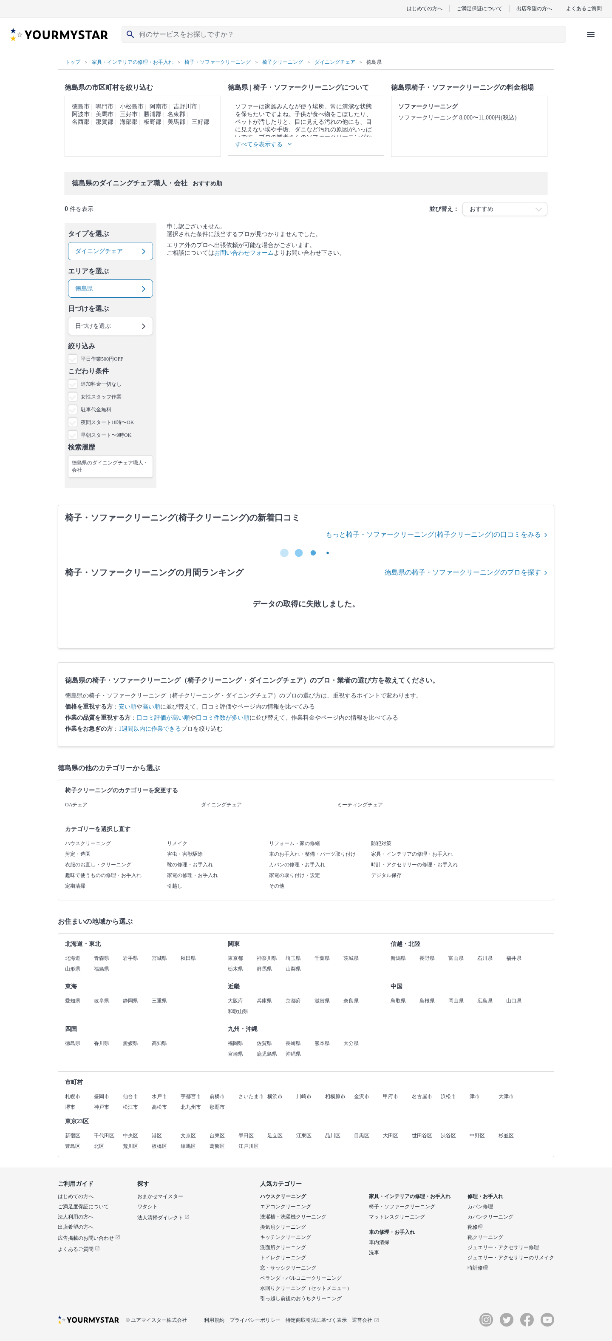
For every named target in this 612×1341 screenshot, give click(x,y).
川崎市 (304, 1096)
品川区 (332, 1136)
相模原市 (335, 1096)
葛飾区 (217, 1146)
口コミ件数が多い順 (222, 718)
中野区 (477, 1136)
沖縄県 (293, 1054)
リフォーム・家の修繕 (294, 843)
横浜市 (275, 1096)
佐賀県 (264, 1043)
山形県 (72, 969)
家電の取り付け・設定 (294, 875)
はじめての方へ (424, 8)
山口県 (513, 1001)
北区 (99, 1146)
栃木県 (235, 969)
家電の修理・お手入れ (192, 875)
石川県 (485, 958)
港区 (157, 1136)
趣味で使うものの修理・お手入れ (103, 875)
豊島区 (72, 1146)
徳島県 (72, 1043)
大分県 (351, 1043)
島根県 (427, 1001)
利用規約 (214, 1320)
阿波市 (81, 114)
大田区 (390, 1136)
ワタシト (147, 1207)
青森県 (101, 958)
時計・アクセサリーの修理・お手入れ (414, 865)
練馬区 (188, 1146)
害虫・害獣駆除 (185, 854)
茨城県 (351, 958)
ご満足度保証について (83, 1207)
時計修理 (478, 1268)
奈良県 (351, 1001)
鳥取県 (398, 1001)
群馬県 (264, 969)
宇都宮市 (191, 1096)
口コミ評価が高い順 (163, 718)
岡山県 (456, 1001)
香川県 (101, 1043)
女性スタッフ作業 (101, 397)
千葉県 (322, 958)
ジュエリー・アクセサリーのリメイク (511, 1258)
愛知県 (72, 1001)
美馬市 (104, 114)
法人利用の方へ (76, 1217)
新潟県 (398, 958)
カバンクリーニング (490, 1217)
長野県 (427, 958)
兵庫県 (264, 1001)
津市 (475, 1096)
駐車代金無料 (96, 410)
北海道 (72, 958)
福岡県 (235, 1043)
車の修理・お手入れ (392, 1232)
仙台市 (130, 1096)
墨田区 (246, 1136)
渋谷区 (448, 1136)
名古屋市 (422, 1096)
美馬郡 (176, 122)
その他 (276, 886)
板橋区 (159, 1146)
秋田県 (188, 958)
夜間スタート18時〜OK (107, 422)
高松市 (159, 1107)
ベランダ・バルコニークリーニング (301, 1278)
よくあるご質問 (584, 8)
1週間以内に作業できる (150, 729)
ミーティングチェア (360, 805)
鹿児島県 (267, 1054)
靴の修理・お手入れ (190, 865)
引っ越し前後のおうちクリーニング (301, 1298)
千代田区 (104, 1136)
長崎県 (293, 1043)
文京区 (188, 1136)
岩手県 (130, 958)
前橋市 (217, 1096)
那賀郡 (104, 122)
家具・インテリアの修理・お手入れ (412, 854)
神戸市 (101, 1107)
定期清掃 (75, 886)
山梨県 (293, 969)
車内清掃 (379, 1242)
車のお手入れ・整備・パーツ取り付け (312, 854)
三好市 (129, 114)
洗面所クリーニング (283, 1247)
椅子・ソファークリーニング (402, 1207)
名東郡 (176, 114)
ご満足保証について (479, 8)
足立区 (275, 1136)
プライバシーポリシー (255, 1320)
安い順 (127, 706)
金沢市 (361, 1096)
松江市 (130, 1107)
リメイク (177, 843)
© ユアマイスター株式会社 (156, 1320)
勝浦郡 (153, 114)
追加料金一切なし (101, 384)
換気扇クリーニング (283, 1227)
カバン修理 (480, 1207)
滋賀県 (322, 1001)
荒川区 (130, 1146)
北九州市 (191, 1107)
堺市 (70, 1107)
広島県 (485, 1001)
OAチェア (76, 805)
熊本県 (322, 1043)
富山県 (456, 958)
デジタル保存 (386, 875)
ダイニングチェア (221, 805)
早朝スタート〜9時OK (106, 435)
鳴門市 (104, 106)
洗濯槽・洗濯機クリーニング (293, 1217)
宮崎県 (235, 1054)
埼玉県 (293, 958)
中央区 (130, 1136)
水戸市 (159, 1096)
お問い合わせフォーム (244, 253)
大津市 (506, 1096)
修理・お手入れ (485, 1196)
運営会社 (365, 1320)
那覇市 (217, 1107)
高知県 (159, 1043)
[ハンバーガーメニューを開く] (591, 34)
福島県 (101, 969)
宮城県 (159, 958)
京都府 (293, 1001)
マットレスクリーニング (397, 1217)
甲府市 (390, 1096)
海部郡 (129, 122)
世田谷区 (422, 1136)
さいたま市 (251, 1096)
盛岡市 (101, 1096)
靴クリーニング (485, 1237)
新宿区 (72, 1136)
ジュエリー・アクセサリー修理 (503, 1247)
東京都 (235, 958)
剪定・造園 (78, 854)
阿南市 (158, 106)
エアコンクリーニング (285, 1207)
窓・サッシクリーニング (288, 1268)
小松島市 (132, 106)
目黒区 (361, 1136)
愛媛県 (130, 1043)
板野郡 (153, 122)
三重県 (159, 1001)
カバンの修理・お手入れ (297, 865)
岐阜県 (101, 1001)
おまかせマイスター (160, 1196)
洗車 (374, 1253)
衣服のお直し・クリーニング (98, 865)
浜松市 (448, 1096)
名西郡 (81, 122)
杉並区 (506, 1136)
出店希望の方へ (534, 8)
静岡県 (130, 1001)
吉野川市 (185, 106)
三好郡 (201, 122)
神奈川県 (267, 958)
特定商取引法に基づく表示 (316, 1320)
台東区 (217, 1136)
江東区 (304, 1136)
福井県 (513, 958)
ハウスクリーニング (88, 843)
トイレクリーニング (283, 1258)
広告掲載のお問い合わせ (89, 1238)
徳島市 (81, 106)
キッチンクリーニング (285, 1237)
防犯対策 (381, 843)
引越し (174, 886)
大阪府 (235, 1001)
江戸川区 (248, 1146)
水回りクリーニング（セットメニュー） (306, 1288)
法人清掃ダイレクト (163, 1218)
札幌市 (72, 1096)
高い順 (151, 706)
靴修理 (475, 1227)
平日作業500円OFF (102, 359)
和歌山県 (238, 1011)
